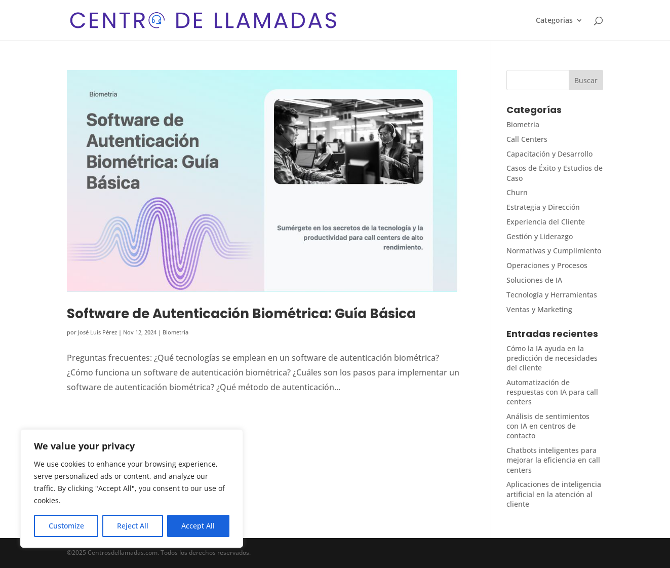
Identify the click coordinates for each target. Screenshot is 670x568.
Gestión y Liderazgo (539, 236)
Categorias (554, 21)
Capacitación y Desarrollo (549, 154)
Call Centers (526, 139)
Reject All (132, 526)
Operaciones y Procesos (546, 265)
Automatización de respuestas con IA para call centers (552, 391)
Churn (517, 192)
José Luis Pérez (97, 332)
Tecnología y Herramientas (551, 294)
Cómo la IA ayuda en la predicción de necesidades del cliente (552, 358)
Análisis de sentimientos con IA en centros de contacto (547, 425)
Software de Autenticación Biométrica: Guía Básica (241, 314)
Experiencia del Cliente (545, 221)
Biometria (175, 332)
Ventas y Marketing (539, 309)
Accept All (198, 526)
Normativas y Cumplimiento (553, 250)
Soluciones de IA (534, 280)
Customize (66, 526)
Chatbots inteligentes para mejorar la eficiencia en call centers (553, 459)
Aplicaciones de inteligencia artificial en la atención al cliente (553, 493)
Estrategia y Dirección (543, 207)
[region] (131, 488)
